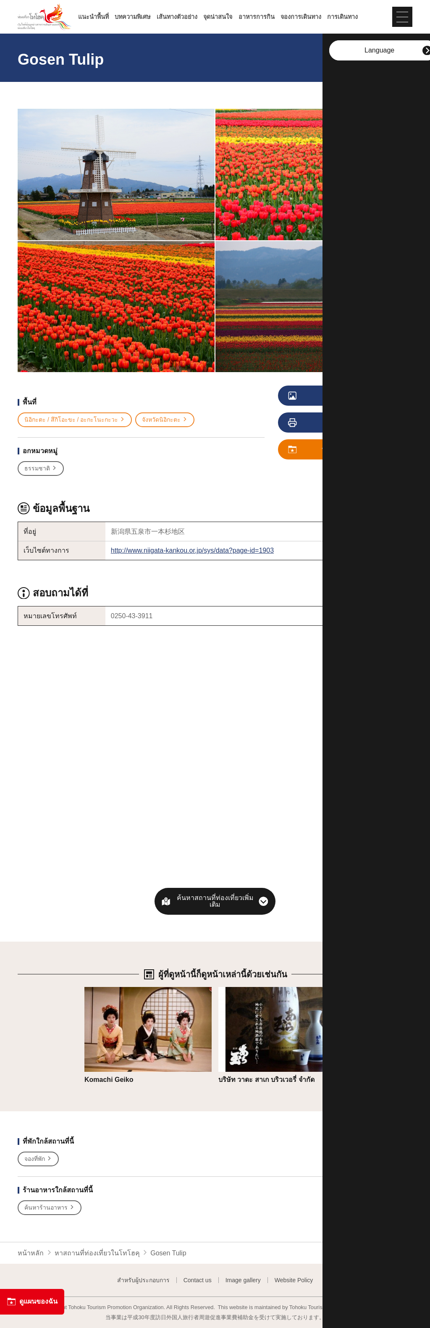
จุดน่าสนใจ (217, 16)
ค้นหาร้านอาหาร (49, 1207)
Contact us (198, 1280)
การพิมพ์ (326, 423)
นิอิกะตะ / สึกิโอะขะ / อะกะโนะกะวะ (74, 419)
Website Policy (294, 1280)
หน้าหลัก (31, 1253)
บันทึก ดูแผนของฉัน (334, 450)
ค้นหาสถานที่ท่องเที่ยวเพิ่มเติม (215, 901)
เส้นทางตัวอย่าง (177, 16)
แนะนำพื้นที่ (93, 16)
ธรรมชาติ (40, 468)
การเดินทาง (342, 16)
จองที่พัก (38, 1159)
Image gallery (243, 1280)
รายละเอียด (101, 991)
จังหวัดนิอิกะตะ (165, 419)
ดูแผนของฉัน (32, 1301)
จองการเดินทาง (301, 16)
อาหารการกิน (257, 16)
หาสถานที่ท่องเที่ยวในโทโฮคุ (97, 1253)
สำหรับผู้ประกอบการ (143, 1280)
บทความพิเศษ (132, 16)
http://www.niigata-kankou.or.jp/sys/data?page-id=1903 (192, 550)
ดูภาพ (324, 396)
